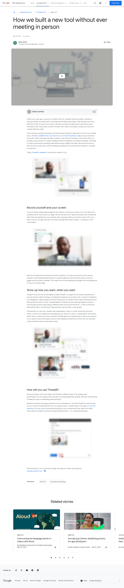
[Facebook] (32, 570)
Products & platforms (59, 3)
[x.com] (21, 570)
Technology (41, 12)
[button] (107, 42)
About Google (35, 581)
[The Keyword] (14, 12)
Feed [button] (85, 3)
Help (83, 581)
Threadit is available (39, 152)
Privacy (18, 581)
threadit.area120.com (34, 471)
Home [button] (32, 3)
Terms (25, 581)
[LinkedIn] (37, 570)
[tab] (51, 557)
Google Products (49, 581)
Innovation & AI (43, 3)
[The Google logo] (7, 580)
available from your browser (48, 136)
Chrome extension (70, 136)
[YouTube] (27, 570)
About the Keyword (66, 581)
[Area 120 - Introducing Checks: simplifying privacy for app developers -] (87, 530)
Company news (75, 3)
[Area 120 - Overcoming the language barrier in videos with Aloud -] (36, 530)
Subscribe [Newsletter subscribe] (115, 3)
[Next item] (115, 529)
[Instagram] (16, 570)
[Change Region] (105, 580)
